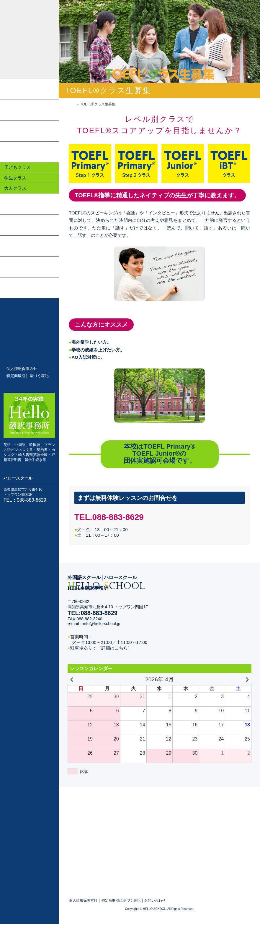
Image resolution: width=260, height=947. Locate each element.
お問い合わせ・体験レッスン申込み (29, 323)
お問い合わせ (155, 901)
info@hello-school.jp (101, 623)
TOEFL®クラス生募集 (29, 348)
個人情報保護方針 (21, 368)
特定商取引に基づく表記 (27, 375)
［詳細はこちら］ (114, 647)
